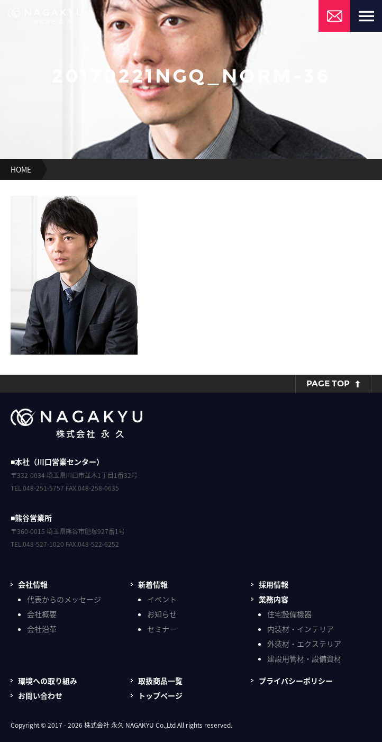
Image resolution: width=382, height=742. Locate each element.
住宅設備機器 (289, 614)
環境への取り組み (47, 680)
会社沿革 (42, 628)
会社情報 (33, 584)
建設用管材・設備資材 (304, 658)
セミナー (162, 628)
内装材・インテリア (300, 628)
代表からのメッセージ (64, 599)
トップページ (160, 695)
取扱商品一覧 (160, 680)
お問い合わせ (40, 695)
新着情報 (153, 584)
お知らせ (162, 614)
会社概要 (42, 614)
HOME (21, 169)
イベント (162, 599)
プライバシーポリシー (296, 680)
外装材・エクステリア (304, 643)
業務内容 (273, 599)
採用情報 (273, 584)
